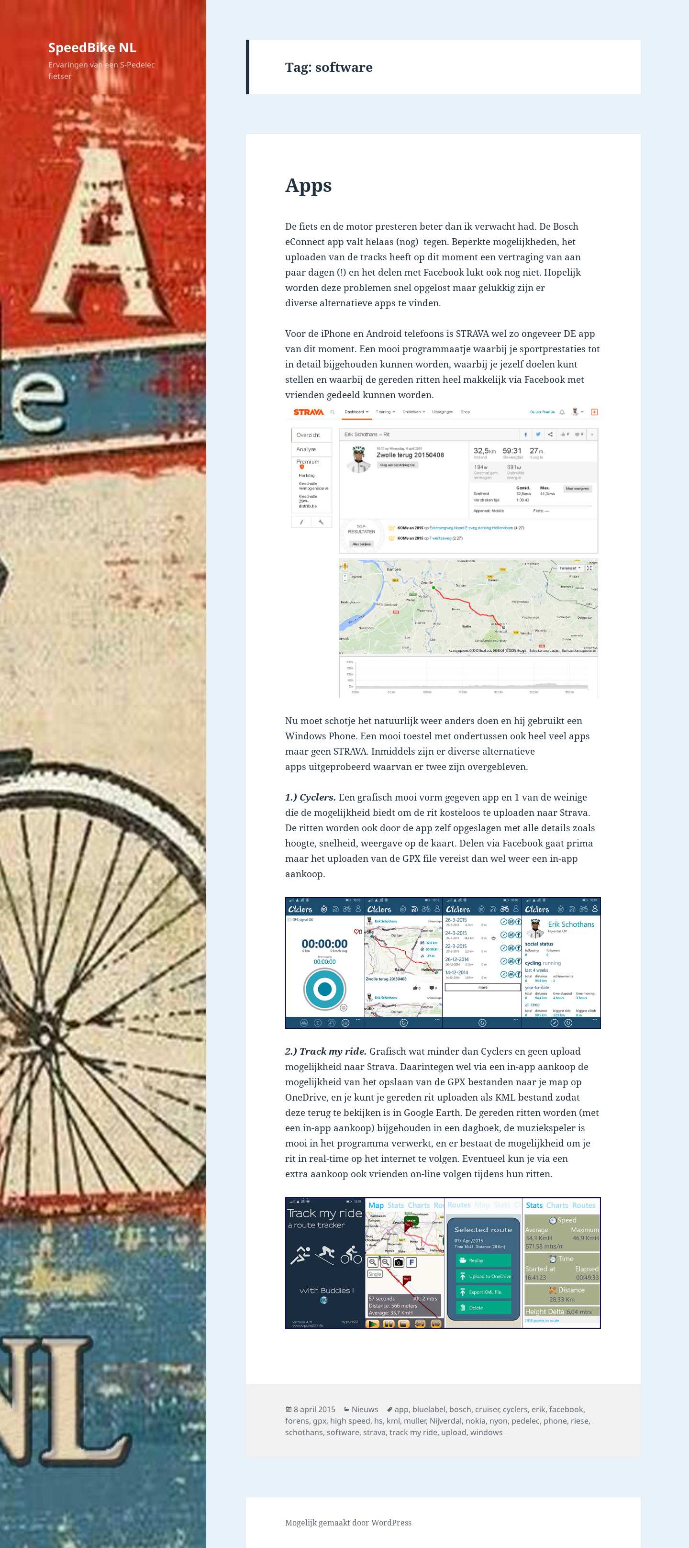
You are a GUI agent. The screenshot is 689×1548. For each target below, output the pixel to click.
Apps (308, 184)
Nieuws (365, 1409)
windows (486, 1432)
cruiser (487, 1409)
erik (538, 1409)
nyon (498, 1420)
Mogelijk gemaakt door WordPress (348, 1522)
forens (297, 1420)
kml (393, 1420)
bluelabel (428, 1409)
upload (454, 1432)
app (402, 1409)
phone (555, 1420)
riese (580, 1420)
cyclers (515, 1409)
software (343, 1432)
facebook (566, 1409)
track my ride (413, 1432)
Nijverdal (446, 1420)
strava (374, 1432)
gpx (319, 1420)
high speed (350, 1420)
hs (378, 1420)
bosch (460, 1409)
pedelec (525, 1420)
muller (415, 1420)
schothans (304, 1432)
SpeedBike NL (92, 47)
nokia (476, 1420)
